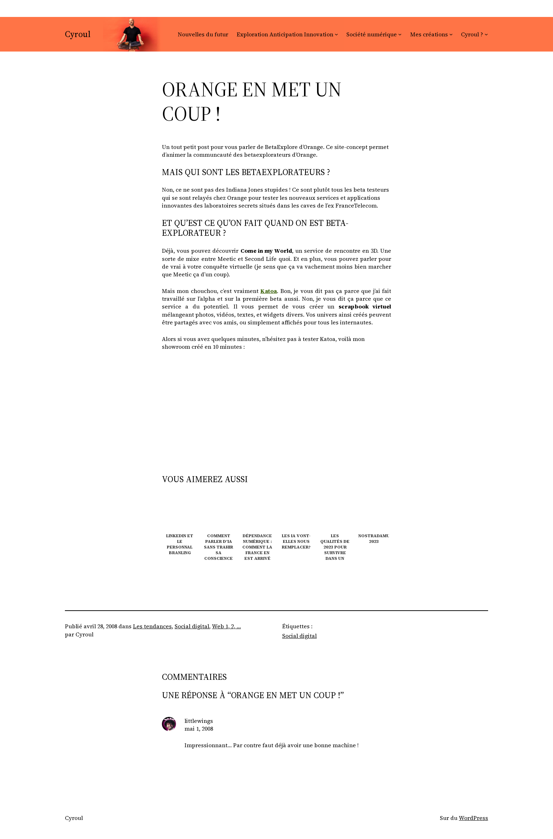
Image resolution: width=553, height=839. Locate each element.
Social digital (192, 626)
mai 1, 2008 (198, 728)
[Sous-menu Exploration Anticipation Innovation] (336, 34)
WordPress (473, 818)
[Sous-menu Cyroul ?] (486, 34)
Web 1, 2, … (226, 626)
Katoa (268, 291)
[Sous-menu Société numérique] (400, 34)
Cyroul (78, 34)
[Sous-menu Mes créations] (451, 34)
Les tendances (152, 626)
